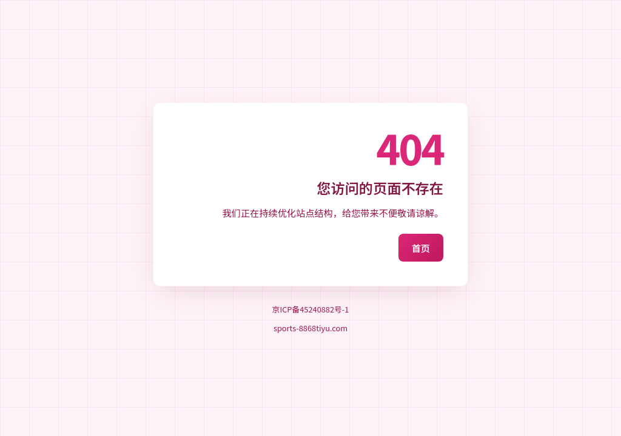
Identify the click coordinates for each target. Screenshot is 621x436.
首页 (421, 247)
